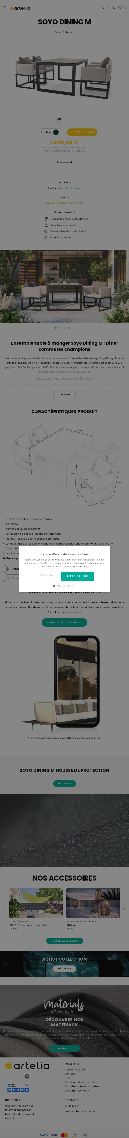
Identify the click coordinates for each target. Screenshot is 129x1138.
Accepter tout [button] (77, 576)
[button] (64, 586)
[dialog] (64, 569)
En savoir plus (80, 566)
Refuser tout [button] (46, 575)
